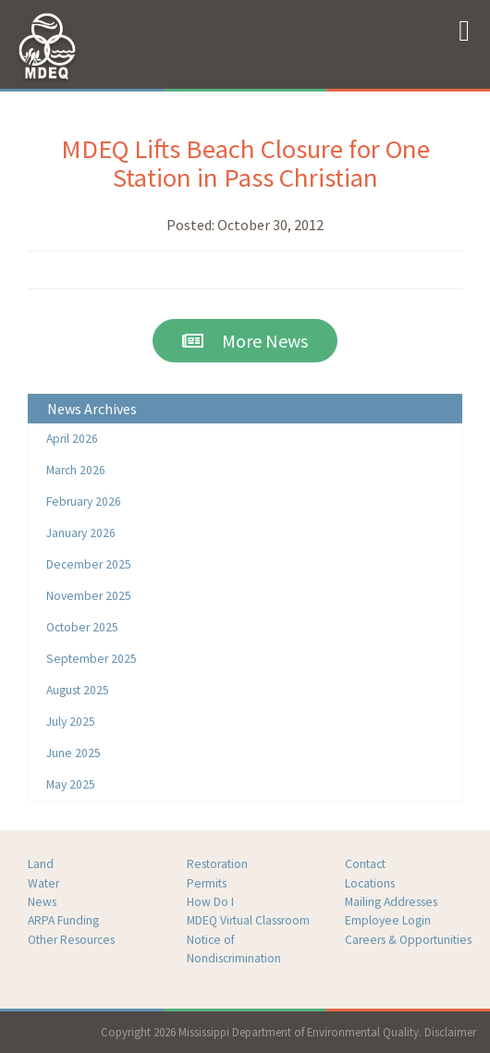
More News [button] (245, 340)
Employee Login (388, 920)
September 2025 (91, 659)
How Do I (210, 902)
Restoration (217, 864)
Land (41, 864)
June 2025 (73, 753)
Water (43, 883)
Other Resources (71, 940)
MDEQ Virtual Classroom (248, 920)
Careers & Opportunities (408, 940)
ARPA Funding (63, 920)
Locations (370, 883)
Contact (365, 864)
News (42, 902)
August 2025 (77, 690)
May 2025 (70, 784)
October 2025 (82, 627)
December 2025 (88, 564)
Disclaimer (450, 1031)
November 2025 (88, 596)
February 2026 (83, 501)
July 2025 (70, 721)
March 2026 (75, 470)
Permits (207, 883)
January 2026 (81, 533)
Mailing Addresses (391, 902)
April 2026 (72, 439)
